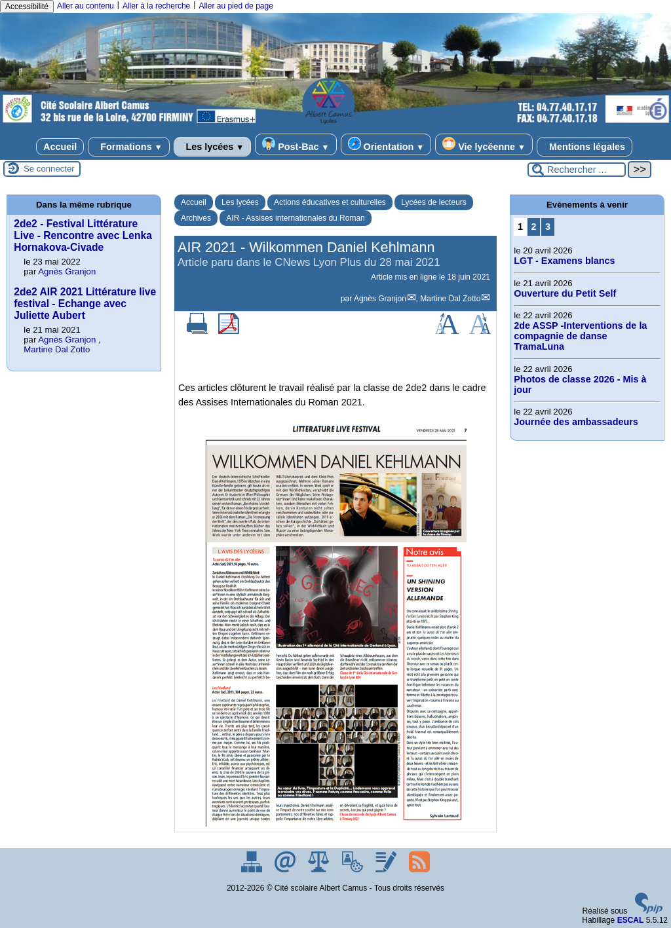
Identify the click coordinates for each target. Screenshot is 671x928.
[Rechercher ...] (576, 169)
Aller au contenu (85, 5)
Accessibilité (26, 6)
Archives (196, 218)
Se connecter (49, 169)
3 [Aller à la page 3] (547, 226)
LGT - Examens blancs (564, 260)
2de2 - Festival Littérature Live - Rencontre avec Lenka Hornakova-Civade (83, 235)
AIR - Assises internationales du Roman (295, 218)
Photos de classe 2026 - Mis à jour (580, 384)
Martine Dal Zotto (450, 298)
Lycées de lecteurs (434, 202)
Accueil (60, 146)
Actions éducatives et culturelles (330, 202)
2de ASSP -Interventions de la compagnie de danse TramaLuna (580, 336)
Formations (128, 146)
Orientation (386, 144)
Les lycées (212, 146)
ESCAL (630, 920)
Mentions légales (584, 146)
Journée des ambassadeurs (576, 422)
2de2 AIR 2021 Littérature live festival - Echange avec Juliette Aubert (85, 303)
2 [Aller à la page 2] (534, 226)
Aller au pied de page (236, 5)
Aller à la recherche (156, 5)
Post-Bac (295, 144)
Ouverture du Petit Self (565, 293)
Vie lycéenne (484, 144)
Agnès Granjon (380, 298)
